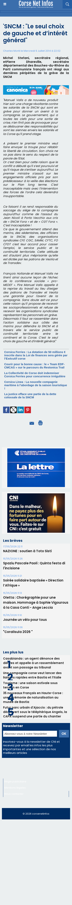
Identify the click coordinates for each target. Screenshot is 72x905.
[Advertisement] (36, 859)
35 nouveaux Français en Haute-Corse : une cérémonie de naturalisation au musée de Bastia (33, 697)
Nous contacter (14, 794)
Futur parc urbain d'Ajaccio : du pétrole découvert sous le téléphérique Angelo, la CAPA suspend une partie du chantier (35, 711)
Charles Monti (11, 51)
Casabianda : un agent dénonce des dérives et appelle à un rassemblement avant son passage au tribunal (33, 662)
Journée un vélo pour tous (25, 619)
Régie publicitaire (15, 781)
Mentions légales (15, 788)
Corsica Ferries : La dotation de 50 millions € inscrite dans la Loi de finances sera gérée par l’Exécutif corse (35, 355)
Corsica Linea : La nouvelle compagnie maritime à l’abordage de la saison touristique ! (35, 385)
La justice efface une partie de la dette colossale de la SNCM (30, 395)
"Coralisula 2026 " (18, 631)
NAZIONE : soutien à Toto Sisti (27, 551)
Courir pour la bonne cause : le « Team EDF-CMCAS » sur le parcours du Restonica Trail (34, 365)
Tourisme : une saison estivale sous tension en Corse (30, 685)
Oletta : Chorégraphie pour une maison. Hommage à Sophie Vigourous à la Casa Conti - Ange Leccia (35, 602)
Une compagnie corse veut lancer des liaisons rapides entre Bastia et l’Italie (32, 675)
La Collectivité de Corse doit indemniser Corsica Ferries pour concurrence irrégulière (34, 374)
